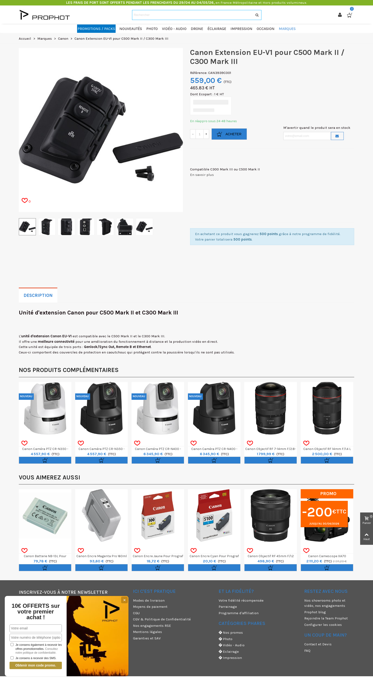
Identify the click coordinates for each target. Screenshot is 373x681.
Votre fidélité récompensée (241, 600)
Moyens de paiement (150, 606)
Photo (225, 639)
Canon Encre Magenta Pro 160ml (101, 556)
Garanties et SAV (147, 638)
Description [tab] (38, 295)
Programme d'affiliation (239, 613)
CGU (136, 613)
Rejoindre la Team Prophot (326, 618)
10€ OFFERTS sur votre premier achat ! (36, 611)
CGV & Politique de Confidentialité (162, 619)
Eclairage (229, 651)
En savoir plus (202, 175)
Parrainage (228, 606)
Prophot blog (315, 612)
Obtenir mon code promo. (35, 665)
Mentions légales (147, 632)
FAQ (307, 650)
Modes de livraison (149, 600)
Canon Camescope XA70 (327, 556)
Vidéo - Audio (232, 645)
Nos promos (231, 632)
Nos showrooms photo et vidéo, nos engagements (324, 603)
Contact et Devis (318, 644)
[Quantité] (200, 134)
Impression (230, 658)
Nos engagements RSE (152, 625)
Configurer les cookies (323, 625)
